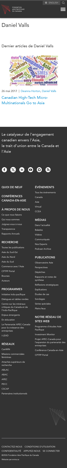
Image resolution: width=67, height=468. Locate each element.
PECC (4, 384)
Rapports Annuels (11, 233)
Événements (44, 187)
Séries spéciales (43, 303)
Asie (37, 202)
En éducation (8, 319)
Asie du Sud (8, 261)
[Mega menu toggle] (63, 9)
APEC (4, 379)
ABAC (5, 374)
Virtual (38, 206)
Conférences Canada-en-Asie (14, 198)
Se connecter (51, 451)
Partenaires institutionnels (14, 393)
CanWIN (6, 349)
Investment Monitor (45, 334)
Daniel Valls (49, 91)
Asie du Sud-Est (10, 252)
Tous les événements (45, 192)
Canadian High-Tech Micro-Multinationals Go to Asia (25, 100)
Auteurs (6, 280)
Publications (45, 257)
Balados (39, 230)
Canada (39, 197)
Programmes (12, 289)
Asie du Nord (8, 257)
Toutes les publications (13, 247)
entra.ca (15, 459)
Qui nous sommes (11, 219)
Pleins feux (40, 308)
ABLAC (5, 370)
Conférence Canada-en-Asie (49, 350)
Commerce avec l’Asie (13, 266)
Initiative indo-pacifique (13, 294)
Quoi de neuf (12, 187)
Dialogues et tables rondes (15, 299)
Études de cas (42, 294)
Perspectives (41, 267)
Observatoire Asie (44, 262)
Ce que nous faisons (12, 214)
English (53, 2)
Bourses (6, 276)
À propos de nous (16, 209)
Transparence (8, 229)
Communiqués (42, 239)
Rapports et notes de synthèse (45, 278)
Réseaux (8, 344)
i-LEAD (5, 335)
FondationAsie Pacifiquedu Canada (18, 9)
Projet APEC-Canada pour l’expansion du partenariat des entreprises (50, 342)
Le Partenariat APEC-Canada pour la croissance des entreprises (16, 327)
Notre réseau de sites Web (48, 319)
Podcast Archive (43, 249)
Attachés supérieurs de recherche (13, 363)
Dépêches (40, 272)
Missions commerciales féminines (13, 356)
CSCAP (5, 389)
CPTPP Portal (8, 271)
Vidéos (38, 234)
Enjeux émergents (11, 315)
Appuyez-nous (31, 451)
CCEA (38, 211)
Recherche (10, 242)
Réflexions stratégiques (46, 284)
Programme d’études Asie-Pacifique (48, 328)
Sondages (40, 299)
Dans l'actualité (42, 225)
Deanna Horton (30, 91)
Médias (40, 220)
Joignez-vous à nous (12, 224)
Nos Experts (41, 244)
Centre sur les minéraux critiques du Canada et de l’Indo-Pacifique (15, 307)
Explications (41, 289)
